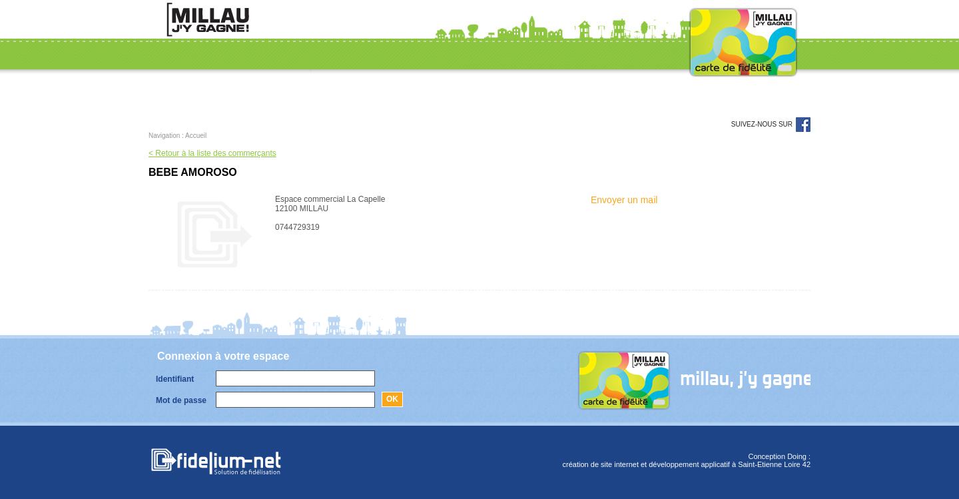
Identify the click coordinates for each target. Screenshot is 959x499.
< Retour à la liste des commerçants (212, 153)
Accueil (195, 135)
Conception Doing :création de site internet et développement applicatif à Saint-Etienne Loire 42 (686, 460)
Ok (392, 399)
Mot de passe (181, 400)
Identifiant (175, 379)
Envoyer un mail (624, 200)
